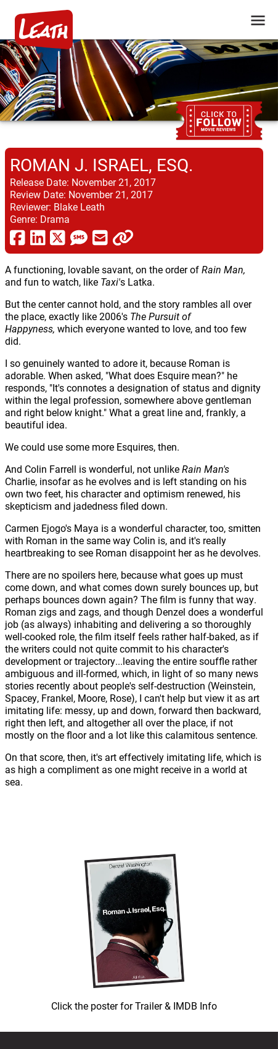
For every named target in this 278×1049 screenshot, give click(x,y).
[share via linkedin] (38, 237)
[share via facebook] (17, 237)
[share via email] (100, 237)
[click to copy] (123, 237)
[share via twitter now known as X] (57, 237)
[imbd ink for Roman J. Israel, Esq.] (134, 929)
